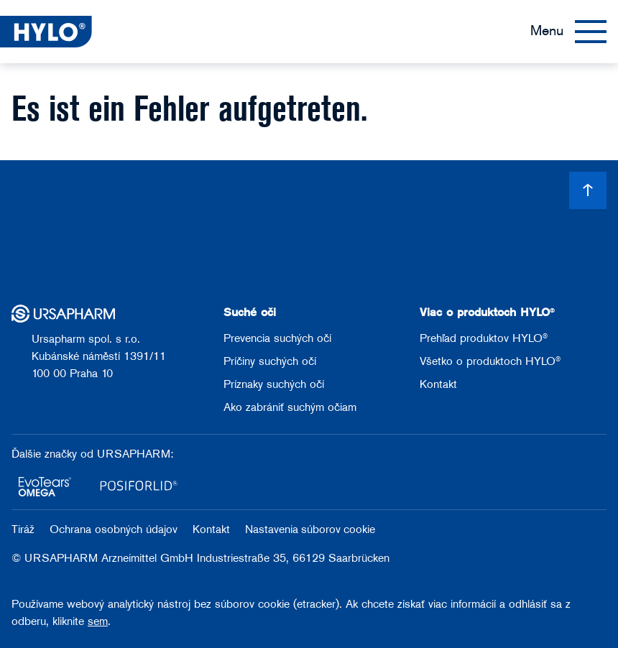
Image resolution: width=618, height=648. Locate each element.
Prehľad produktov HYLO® (484, 339)
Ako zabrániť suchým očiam (289, 408)
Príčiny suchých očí (269, 362)
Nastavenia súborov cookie (310, 530)
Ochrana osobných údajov (115, 530)
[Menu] (568, 31)
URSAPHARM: (135, 454)
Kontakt (438, 385)
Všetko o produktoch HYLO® (490, 362)
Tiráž (24, 530)
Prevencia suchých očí (277, 339)
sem (98, 622)
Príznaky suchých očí (273, 385)
